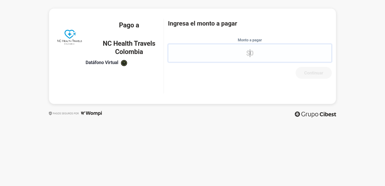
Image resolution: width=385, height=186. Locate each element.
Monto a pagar (250, 40)
